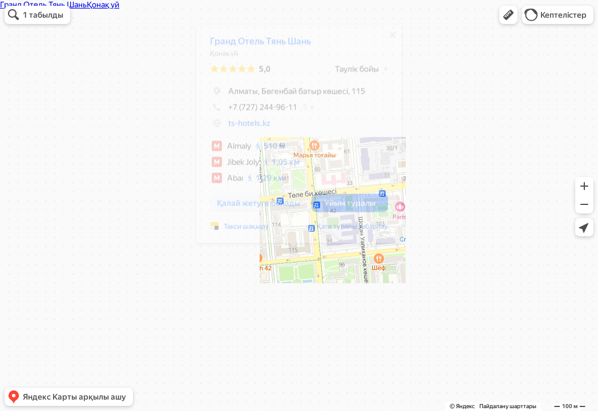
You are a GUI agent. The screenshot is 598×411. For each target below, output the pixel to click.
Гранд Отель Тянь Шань (254, 45)
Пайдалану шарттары (507, 406)
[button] (508, 15)
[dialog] (293, 138)
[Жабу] (386, 38)
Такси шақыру (240, 231)
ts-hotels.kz (244, 127)
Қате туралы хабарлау (346, 231)
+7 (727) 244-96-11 (248, 111)
